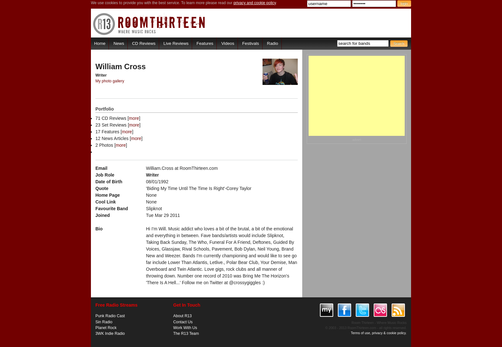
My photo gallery (109, 81)
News (118, 43)
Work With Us (185, 328)
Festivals (250, 43)
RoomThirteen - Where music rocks (149, 23)
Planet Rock (106, 328)
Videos (227, 43)
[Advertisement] (357, 96)
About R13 (182, 316)
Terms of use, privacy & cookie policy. (379, 333)
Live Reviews (176, 43)
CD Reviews (144, 43)
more (134, 118)
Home (99, 43)
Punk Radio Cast (110, 316)
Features (205, 43)
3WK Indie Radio (110, 333)
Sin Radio (103, 322)
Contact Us (183, 322)
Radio (272, 43)
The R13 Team (186, 333)
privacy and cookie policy (254, 3)
